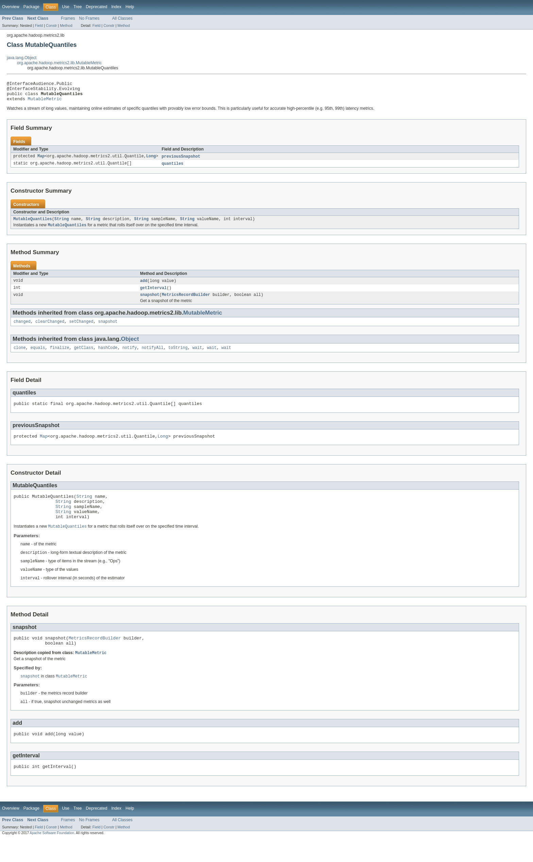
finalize (59, 356)
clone (20, 356)
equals (38, 356)
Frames (68, 18)
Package (31, 6)
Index (116, 6)
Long (151, 160)
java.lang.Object (21, 57)
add (143, 286)
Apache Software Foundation (52, 856)
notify (129, 356)
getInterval (153, 294)
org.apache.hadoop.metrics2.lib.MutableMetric (59, 62)
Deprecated (96, 6)
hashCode (108, 356)
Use (65, 6)
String (61, 224)
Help (129, 6)
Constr (51, 25)
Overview (10, 6)
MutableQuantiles (32, 224)
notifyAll (153, 356)
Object (130, 347)
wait (197, 356)
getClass (83, 356)
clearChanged (49, 329)
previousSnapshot (180, 160)
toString (178, 356)
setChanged (81, 329)
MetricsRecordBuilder (186, 301)
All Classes (122, 18)
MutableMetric (45, 103)
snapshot (149, 301)
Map (41, 160)
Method (66, 25)
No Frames (89, 18)
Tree (77, 6)
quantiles (172, 168)
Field (39, 25)
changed (22, 329)
